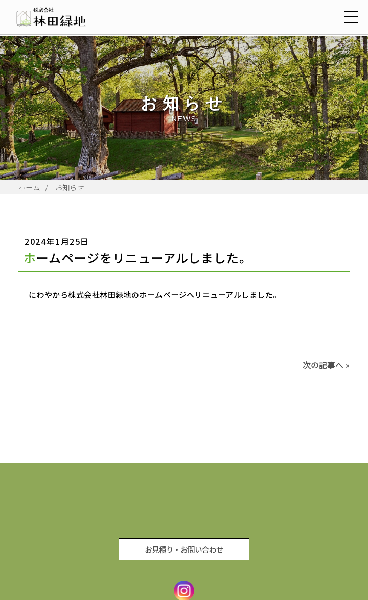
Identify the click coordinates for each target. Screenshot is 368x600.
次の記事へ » (326, 365)
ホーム (29, 187)
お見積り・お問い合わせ (184, 549)
